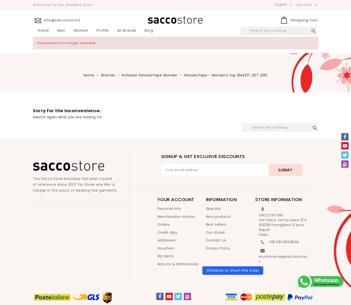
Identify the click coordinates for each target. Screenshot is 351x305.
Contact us (216, 240)
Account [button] (307, 4)
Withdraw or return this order (232, 270)
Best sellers (216, 224)
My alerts (165, 256)
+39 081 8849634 (283, 242)
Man (61, 30)
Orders (163, 224)
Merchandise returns (176, 216)
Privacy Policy (218, 248)
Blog (149, 30)
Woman (81, 30)
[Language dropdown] (284, 4)
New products (218, 216)
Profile (103, 30)
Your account (175, 199)
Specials (213, 208)
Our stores (215, 232)
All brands (126, 30)
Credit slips (167, 232)
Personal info (169, 208)
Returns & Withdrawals (177, 264)
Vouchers (166, 248)
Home (43, 30)
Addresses (166, 240)
